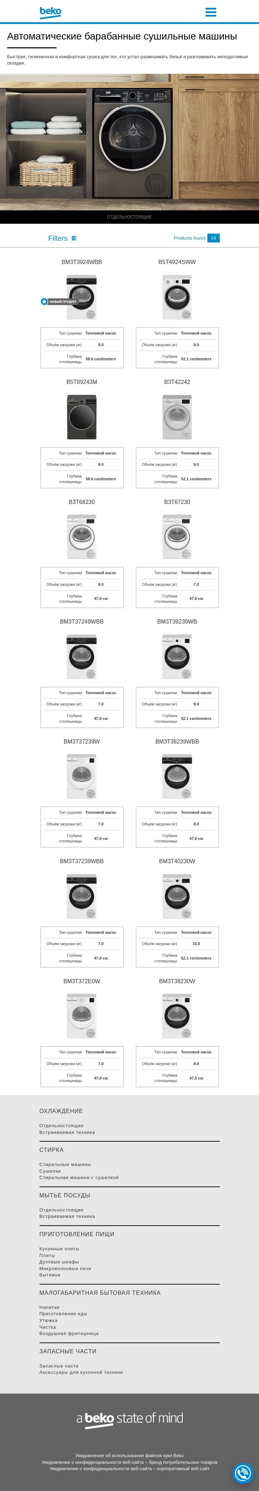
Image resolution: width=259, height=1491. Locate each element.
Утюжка (49, 1320)
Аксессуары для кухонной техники (81, 1372)
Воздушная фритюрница (69, 1333)
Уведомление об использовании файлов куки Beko (129, 1455)
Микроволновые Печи (66, 1268)
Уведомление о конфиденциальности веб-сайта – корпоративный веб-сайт (129, 1468)
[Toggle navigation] (211, 11)
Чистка (48, 1327)
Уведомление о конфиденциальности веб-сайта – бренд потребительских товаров (129, 1462)
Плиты (47, 1255)
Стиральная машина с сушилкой (79, 1177)
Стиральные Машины (65, 1164)
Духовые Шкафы (60, 1261)
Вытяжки (50, 1274)
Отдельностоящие (62, 1125)
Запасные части (59, 1366)
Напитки (50, 1307)
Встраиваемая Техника (67, 1132)
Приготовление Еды (64, 1313)
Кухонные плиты (60, 1248)
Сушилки (50, 1171)
